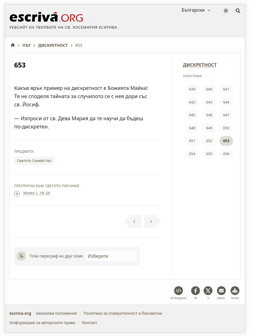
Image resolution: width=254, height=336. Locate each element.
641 (226, 89)
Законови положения (56, 313)
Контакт (89, 322)
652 (209, 140)
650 (226, 127)
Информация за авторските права (42, 322)
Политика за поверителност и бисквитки (123, 313)
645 (192, 114)
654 (192, 153)
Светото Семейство (34, 160)
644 (226, 102)
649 (209, 127)
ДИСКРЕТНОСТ (200, 65)
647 (226, 114)
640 (209, 89)
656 (226, 153)
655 (209, 153)
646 (209, 114)
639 (192, 89)
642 (192, 102)
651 (192, 140)
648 (192, 127)
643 (209, 102)
